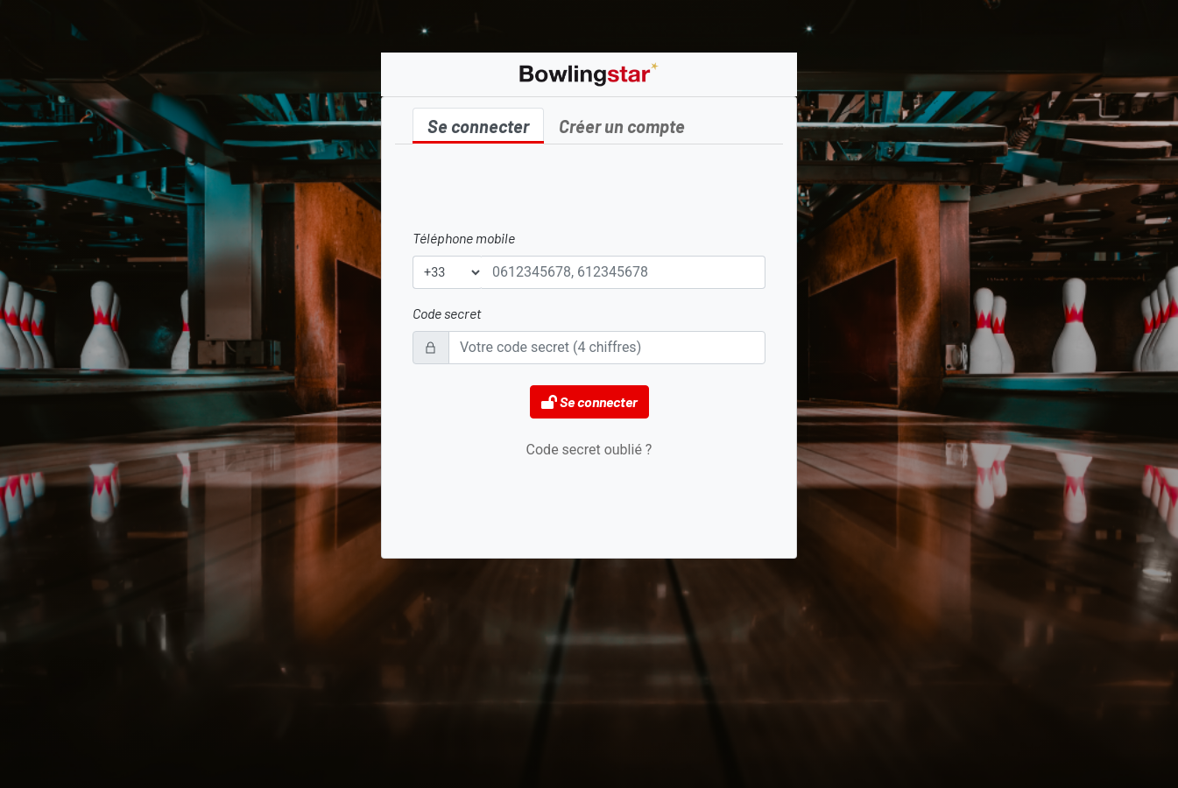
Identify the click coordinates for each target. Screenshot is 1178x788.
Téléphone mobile (464, 237)
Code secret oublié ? (589, 449)
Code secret (447, 313)
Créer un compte (622, 126)
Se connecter (478, 126)
